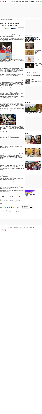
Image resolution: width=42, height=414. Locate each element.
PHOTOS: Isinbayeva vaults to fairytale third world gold (38, 64)
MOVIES (20, 1)
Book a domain (16, 227)
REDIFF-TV (32, 1)
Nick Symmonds (11, 211)
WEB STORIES (27, 102)
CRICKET (23, 1)
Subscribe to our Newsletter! (25, 206)
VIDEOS (26, 133)
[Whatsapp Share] (10, 28)
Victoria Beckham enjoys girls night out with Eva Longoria (37, 44)
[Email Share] (8, 28)
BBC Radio (14, 213)
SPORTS (26, 1)
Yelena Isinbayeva (3, 211)
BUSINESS (17, 1)
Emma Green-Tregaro (19, 211)
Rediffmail (20, 227)
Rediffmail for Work (10, 227)
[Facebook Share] (14, 28)
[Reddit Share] (16, 28)
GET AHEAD (28, 1)
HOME (12, 1)
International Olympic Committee (5, 213)
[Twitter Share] (12, 28)
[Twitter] (36, 1)
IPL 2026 (26, 197)
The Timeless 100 (31, 227)
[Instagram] (38, 1)
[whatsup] (41, 1)
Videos (27, 227)
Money (24, 227)
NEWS (14, 1)
